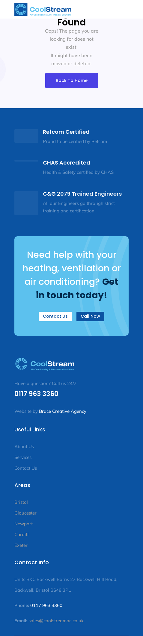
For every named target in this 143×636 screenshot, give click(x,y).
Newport (23, 524)
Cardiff (21, 534)
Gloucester (25, 513)
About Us (24, 446)
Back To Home (72, 80)
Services (23, 457)
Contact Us (55, 316)
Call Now (90, 316)
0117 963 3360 (36, 393)
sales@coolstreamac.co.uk (55, 620)
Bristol (21, 502)
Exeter (21, 545)
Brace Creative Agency (62, 411)
